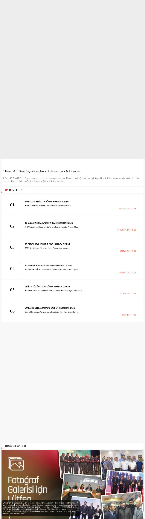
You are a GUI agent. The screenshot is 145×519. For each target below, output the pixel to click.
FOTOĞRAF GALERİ (15, 446)
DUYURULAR (14, 190)
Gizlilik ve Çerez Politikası (65, 511)
